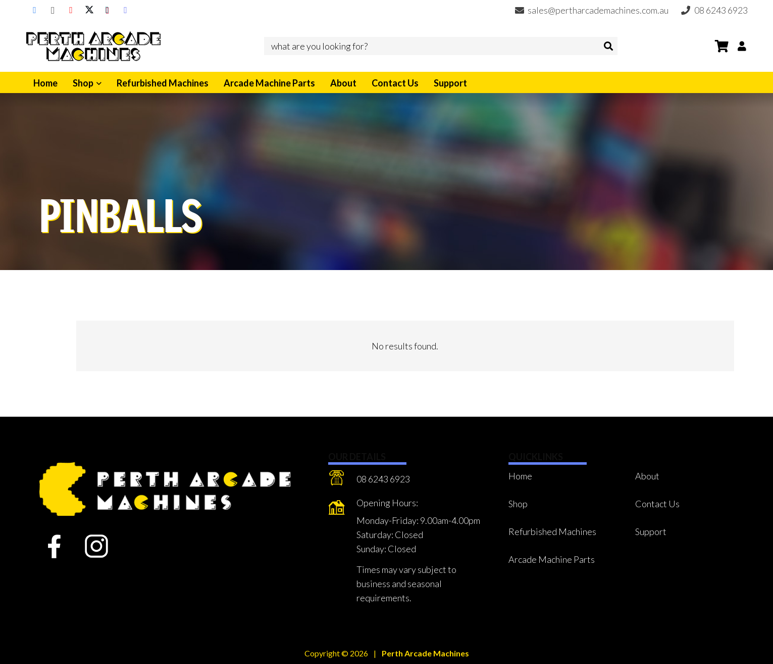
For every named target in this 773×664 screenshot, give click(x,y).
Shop (518, 503)
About (647, 475)
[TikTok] (107, 10)
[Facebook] (35, 10)
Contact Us (657, 503)
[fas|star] (54, 546)
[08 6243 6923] (342, 480)
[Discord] (126, 10)
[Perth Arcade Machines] (93, 46)
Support (650, 531)
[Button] (742, 45)
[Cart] (721, 46)
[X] (89, 10)
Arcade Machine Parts (551, 559)
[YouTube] (71, 10)
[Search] (608, 46)
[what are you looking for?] (440, 46)
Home (520, 475)
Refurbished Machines (552, 531)
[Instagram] (53, 10)
